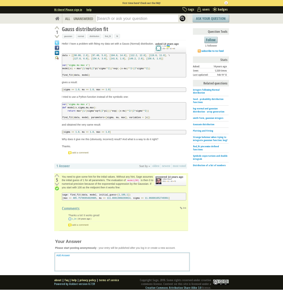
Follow (210, 39)
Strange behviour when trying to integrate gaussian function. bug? (210, 138)
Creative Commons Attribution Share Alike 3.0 (173, 288)
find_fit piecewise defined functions (206, 148)
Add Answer (63, 255)
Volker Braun (167, 179)
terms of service (109, 280)
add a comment (80, 152)
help (89, 10)
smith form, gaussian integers (208, 118)
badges (223, 9)
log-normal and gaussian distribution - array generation (208, 110)
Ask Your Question (210, 18)
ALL (67, 18)
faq (66, 280)
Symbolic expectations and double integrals (210, 157)
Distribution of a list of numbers (209, 165)
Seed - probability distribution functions (208, 100)
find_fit (108, 36)
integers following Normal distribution (206, 91)
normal (81, 36)
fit (117, 36)
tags (191, 9)
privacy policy (88, 280)
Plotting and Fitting (203, 130)
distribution (94, 36)
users (206, 9)
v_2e (164, 46)
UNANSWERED (83, 18)
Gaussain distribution (203, 124)
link (184, 208)
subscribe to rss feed (212, 51)
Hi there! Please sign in (68, 10)
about (58, 280)
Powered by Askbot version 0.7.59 (74, 284)
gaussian (68, 36)
